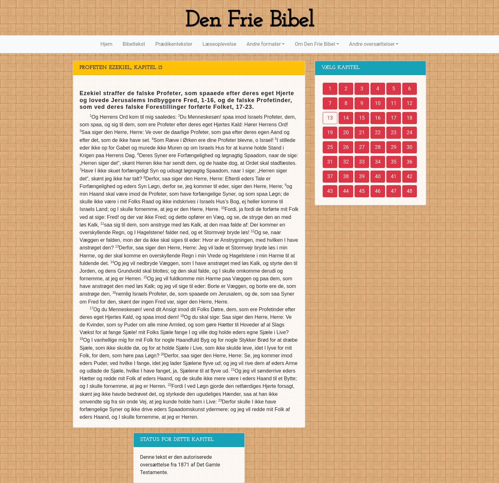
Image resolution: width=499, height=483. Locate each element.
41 (394, 176)
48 (409, 191)
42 (409, 176)
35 (394, 162)
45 (362, 191)
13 (330, 118)
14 (346, 118)
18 (409, 118)
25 (330, 147)
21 (362, 133)
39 (362, 176)
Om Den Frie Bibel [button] (315, 44)
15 (362, 118)
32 (346, 162)
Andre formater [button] (263, 44)
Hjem (107, 44)
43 (330, 191)
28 (378, 147)
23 (394, 133)
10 (378, 103)
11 (394, 103)
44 (346, 191)
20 (346, 133)
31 (330, 162)
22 (378, 133)
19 (330, 133)
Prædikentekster (173, 44)
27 (362, 147)
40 (378, 176)
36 (409, 162)
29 (394, 147)
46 (378, 191)
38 (346, 176)
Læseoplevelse (219, 44)
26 (346, 147)
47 (394, 191)
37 (330, 176)
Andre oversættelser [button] (372, 44)
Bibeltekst (134, 44)
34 (378, 162)
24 (409, 133)
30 (409, 147)
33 (362, 162)
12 (409, 103)
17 (394, 118)
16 (378, 118)
